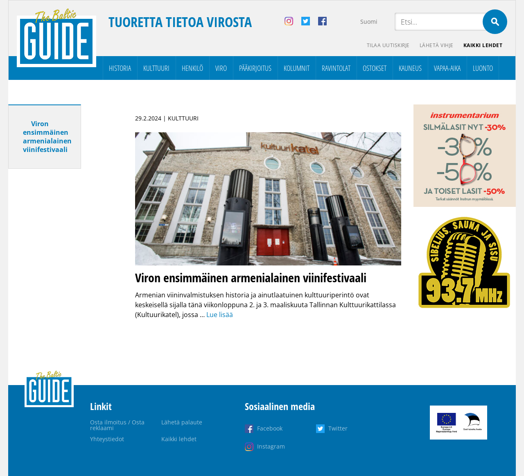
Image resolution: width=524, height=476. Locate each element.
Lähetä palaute (181, 422)
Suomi (368, 21)
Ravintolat (336, 68)
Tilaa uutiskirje (388, 45)
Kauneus (410, 68)
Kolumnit (296, 68)
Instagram (271, 446)
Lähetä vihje (437, 45)
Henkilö (192, 68)
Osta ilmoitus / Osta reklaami (117, 425)
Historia (120, 68)
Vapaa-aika (447, 68)
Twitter (338, 428)
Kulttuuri (156, 68)
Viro (221, 68)
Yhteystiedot (107, 439)
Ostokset (374, 68)
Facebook (269, 428)
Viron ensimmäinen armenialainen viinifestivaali (47, 136)
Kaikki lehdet (483, 45)
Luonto (483, 68)
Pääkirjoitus (255, 68)
